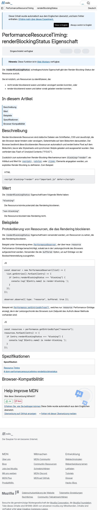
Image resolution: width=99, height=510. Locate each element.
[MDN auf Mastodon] (17, 446)
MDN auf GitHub (42, 478)
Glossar (69, 478)
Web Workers (43, 61)
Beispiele (7, 115)
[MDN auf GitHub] (3, 446)
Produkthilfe (8, 482)
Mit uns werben (9, 473)
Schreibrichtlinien (42, 468)
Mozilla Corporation (59, 502)
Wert (5, 111)
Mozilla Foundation (82, 502)
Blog (4, 464)
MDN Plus (7, 478)
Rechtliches (27, 497)
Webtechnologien (73, 459)
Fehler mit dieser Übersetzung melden (58, 413)
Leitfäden (69, 468)
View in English (61, 25)
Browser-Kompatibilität (14, 124)
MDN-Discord (40, 473)
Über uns (6, 459)
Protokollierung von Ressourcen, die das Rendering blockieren (46, 229)
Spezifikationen (10, 119)
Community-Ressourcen (45, 464)
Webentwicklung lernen (76, 464)
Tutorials (69, 473)
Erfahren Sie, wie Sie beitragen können (22, 406)
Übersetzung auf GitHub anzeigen (20, 413)
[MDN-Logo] (7, 434)
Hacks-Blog (71, 482)
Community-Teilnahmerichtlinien (53, 497)
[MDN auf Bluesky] (8, 446)
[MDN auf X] (13, 446)
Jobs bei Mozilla (10, 468)
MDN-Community (42, 459)
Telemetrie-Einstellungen (71, 492)
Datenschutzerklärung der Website (38, 492)
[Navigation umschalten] (94, 3)
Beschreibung (9, 107)
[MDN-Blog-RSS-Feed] (22, 446)
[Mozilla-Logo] (10, 493)
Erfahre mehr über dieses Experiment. (36, 19)
